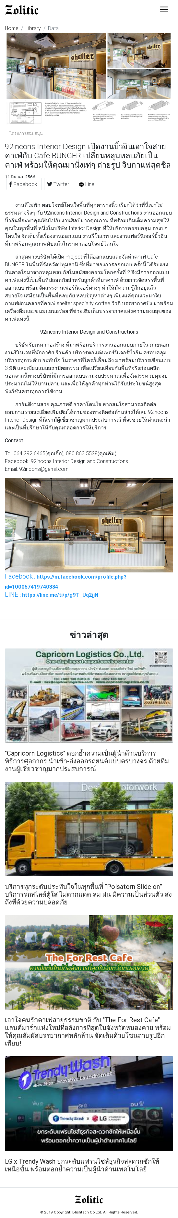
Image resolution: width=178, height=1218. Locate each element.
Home (11, 28)
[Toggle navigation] (164, 9)
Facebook (24, 184)
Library (33, 28)
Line (86, 184)
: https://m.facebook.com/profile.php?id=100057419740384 (65, 581)
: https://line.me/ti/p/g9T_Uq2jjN (51, 594)
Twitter (58, 184)
